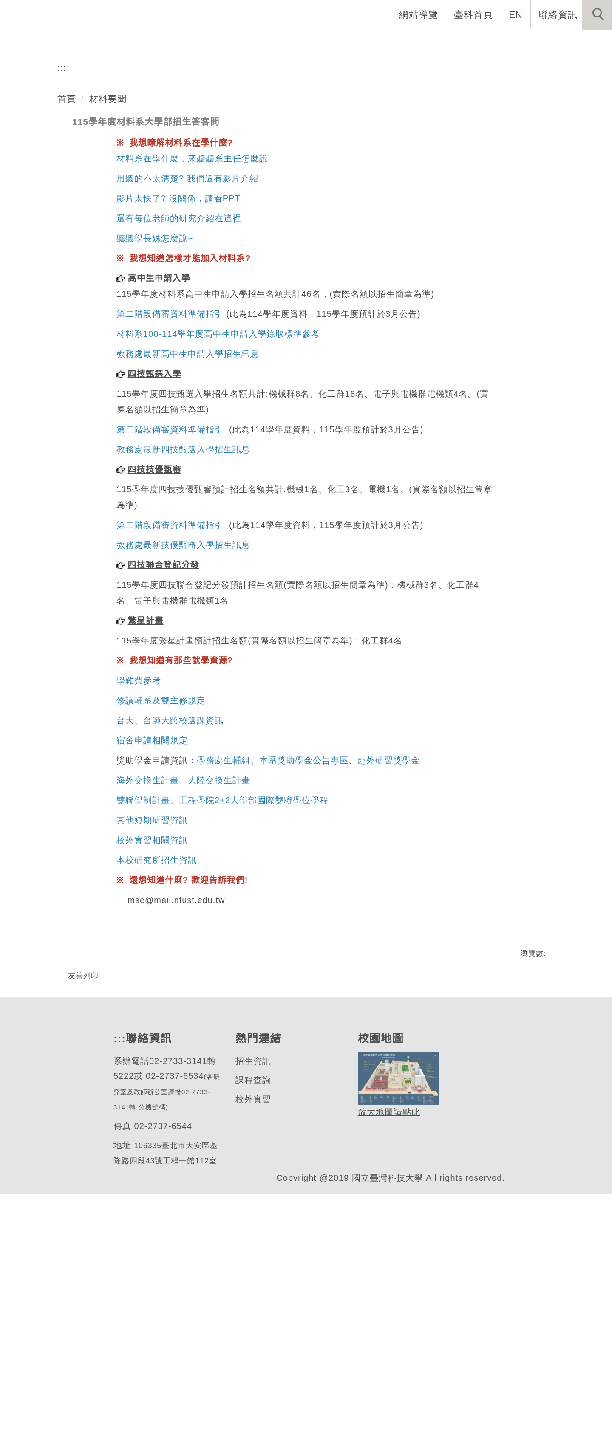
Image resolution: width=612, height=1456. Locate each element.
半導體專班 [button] (459, 42)
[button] (597, 15)
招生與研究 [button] (340, 42)
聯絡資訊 (558, 14)
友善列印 (83, 1207)
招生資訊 (253, 1322)
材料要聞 (108, 327)
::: (61, 296)
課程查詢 (253, 1341)
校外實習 (253, 1360)
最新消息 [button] (584, 42)
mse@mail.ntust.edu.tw (177, 1132)
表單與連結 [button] (524, 42)
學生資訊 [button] (400, 42)
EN (516, 14)
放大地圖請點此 (388, 1372)
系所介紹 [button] (225, 42)
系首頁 (174, 42)
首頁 (66, 327)
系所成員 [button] (280, 42)
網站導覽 (419, 14)
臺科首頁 (474, 14)
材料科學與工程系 (95, 210)
